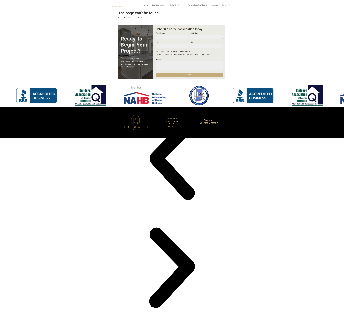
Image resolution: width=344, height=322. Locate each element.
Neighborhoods (158, 5)
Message (160, 59)
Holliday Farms (163, 54)
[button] (172, 160)
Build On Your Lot (177, 5)
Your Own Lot (206, 54)
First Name (161, 33)
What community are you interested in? (173, 51)
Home (145, 5)
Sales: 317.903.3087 (208, 121)
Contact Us (226, 5)
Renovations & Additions (197, 5)
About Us (214, 5)
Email (158, 42)
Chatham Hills (179, 54)
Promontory (193, 54)
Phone (193, 42)
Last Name (195, 33)
